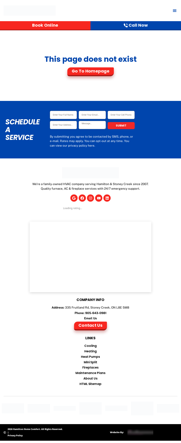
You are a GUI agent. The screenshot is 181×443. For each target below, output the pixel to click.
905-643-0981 (95, 313)
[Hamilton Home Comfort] (90, 257)
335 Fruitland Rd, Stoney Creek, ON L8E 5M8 (97, 308)
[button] (174, 11)
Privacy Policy (15, 437)
